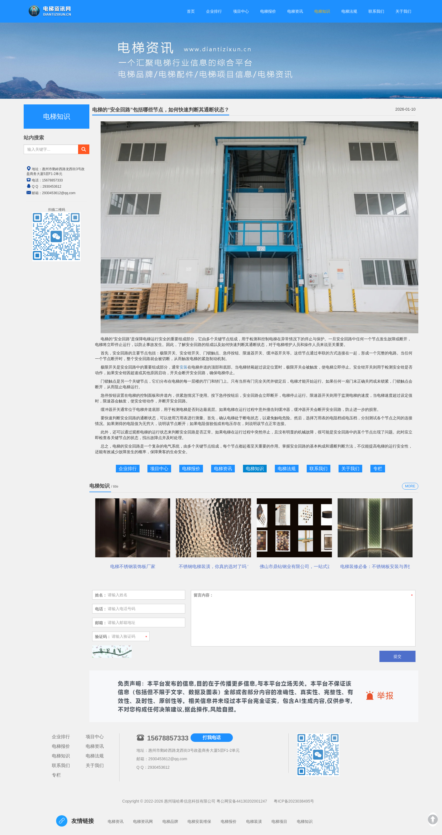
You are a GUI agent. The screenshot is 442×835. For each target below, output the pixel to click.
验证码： (103, 636)
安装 (183, 367)
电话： (101, 609)
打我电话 (212, 737)
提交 (397, 656)
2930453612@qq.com (167, 759)
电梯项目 (279, 821)
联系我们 (319, 468)
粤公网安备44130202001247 (241, 801)
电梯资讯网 (143, 821)
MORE (410, 486)
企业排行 (128, 468)
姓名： (101, 595)
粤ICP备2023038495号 (294, 801)
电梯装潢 (254, 821)
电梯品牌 (170, 821)
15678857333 (52, 180)
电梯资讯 (223, 468)
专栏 (377, 468)
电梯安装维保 (199, 821)
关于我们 (350, 468)
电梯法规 (287, 468)
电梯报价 (191, 468)
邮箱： (101, 623)
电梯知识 (255, 468)
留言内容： (203, 595)
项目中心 (159, 468)
